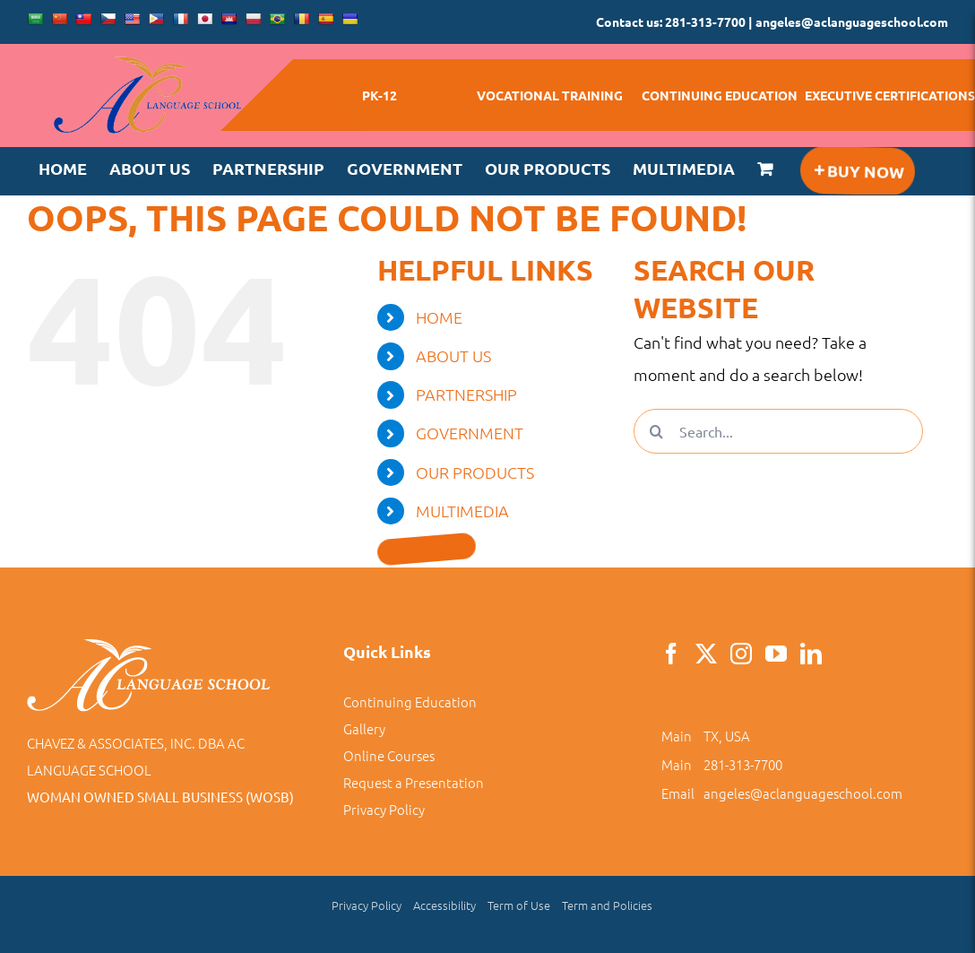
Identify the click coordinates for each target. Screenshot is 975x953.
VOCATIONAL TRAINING (550, 95)
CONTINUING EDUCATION (720, 95)
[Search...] (778, 431)
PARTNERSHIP (466, 394)
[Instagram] (741, 653)
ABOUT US (453, 355)
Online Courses (389, 755)
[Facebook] (671, 653)
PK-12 (379, 95)
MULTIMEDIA (462, 510)
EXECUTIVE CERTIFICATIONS (890, 95)
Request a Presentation (413, 782)
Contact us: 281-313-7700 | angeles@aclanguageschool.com (772, 21)
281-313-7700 (742, 764)
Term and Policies (607, 905)
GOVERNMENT (469, 432)
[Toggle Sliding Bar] (856, 171)
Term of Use (519, 905)
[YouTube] (776, 653)
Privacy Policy (384, 809)
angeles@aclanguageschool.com (802, 793)
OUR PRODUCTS (475, 472)
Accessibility (444, 905)
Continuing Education (410, 701)
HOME (439, 317)
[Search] (656, 431)
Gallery (364, 728)
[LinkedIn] (811, 653)
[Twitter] (706, 653)
